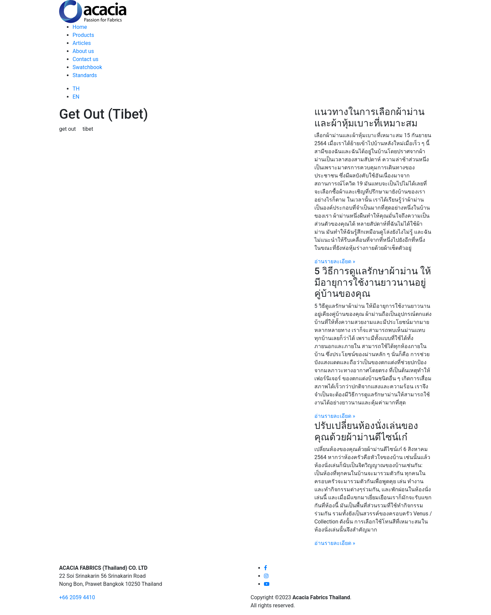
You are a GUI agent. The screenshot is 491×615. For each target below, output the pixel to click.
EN (76, 97)
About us (83, 51)
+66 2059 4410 (77, 597)
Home (80, 27)
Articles (82, 43)
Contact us (85, 59)
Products (83, 35)
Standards (85, 75)
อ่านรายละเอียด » (334, 261)
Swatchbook (87, 67)
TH (76, 89)
